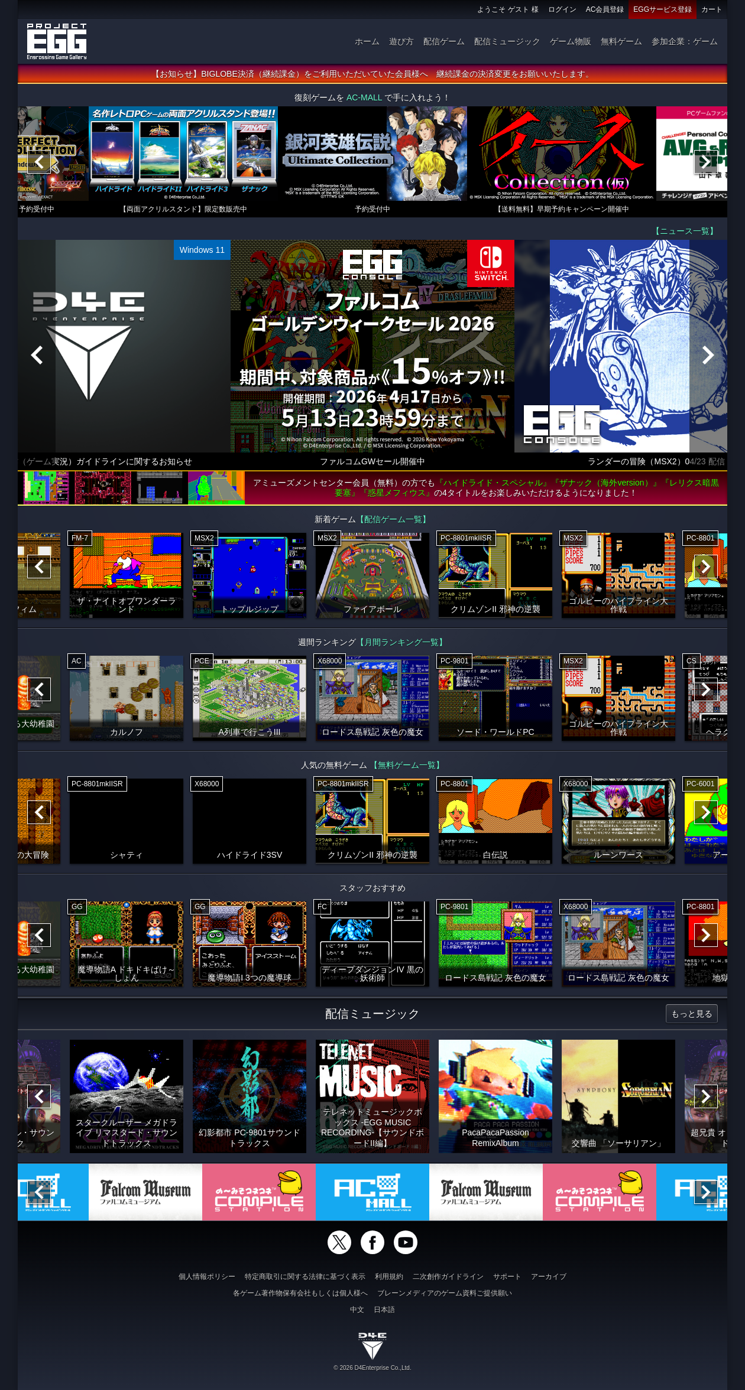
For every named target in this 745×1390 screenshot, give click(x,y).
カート (712, 9)
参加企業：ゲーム (685, 41)
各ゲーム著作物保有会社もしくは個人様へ (300, 1293)
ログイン (562, 9)
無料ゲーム (621, 41)
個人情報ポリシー (207, 1276)
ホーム (367, 41)
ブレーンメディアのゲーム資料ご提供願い (444, 1293)
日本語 (384, 1309)
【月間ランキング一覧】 (401, 642)
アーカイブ (548, 1276)
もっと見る (691, 1013)
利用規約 (389, 1276)
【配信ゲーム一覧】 (393, 519)
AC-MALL (364, 97)
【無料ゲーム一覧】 (407, 765)
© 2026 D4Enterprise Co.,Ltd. (372, 1368)
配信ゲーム (444, 41)
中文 (357, 1309)
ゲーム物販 (570, 41)
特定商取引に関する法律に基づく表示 (305, 1276)
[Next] (706, 162)
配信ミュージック (507, 41)
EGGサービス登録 (662, 9)
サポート (507, 1276)
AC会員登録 (605, 9)
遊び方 (401, 41)
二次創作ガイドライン (448, 1276)
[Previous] (39, 162)
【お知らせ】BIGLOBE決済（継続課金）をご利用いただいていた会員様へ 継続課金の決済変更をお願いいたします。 (372, 74)
